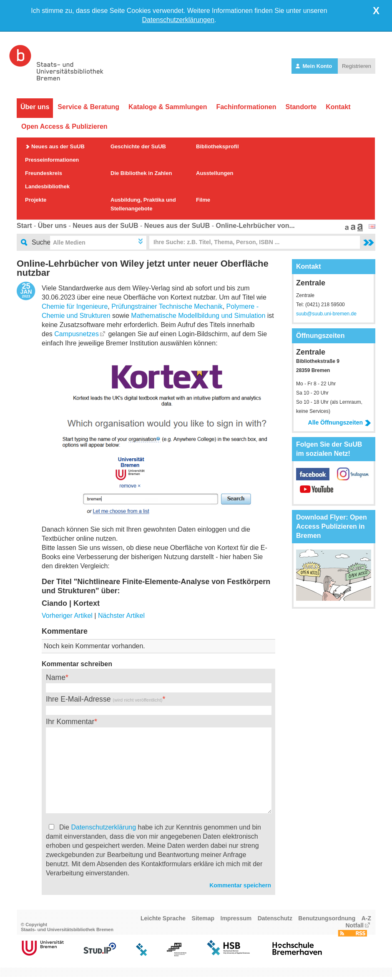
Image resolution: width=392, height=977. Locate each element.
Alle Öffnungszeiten (339, 422)
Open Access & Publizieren (64, 126)
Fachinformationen (246, 106)
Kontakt (338, 106)
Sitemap (203, 918)
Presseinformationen (52, 160)
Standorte (301, 106)
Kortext (86, 603)
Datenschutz (275, 918)
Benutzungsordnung (326, 918)
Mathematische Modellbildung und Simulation (198, 315)
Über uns (34, 106)
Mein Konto (315, 66)
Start (24, 225)
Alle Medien (69, 242)
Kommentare (65, 631)
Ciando (54, 603)
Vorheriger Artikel (67, 615)
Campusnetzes (76, 333)
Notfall (354, 925)
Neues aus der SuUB (58, 146)
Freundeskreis (43, 173)
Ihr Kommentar (70, 721)
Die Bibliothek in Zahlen (141, 173)
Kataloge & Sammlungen (167, 106)
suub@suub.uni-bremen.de (326, 314)
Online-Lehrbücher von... (255, 225)
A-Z (366, 918)
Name (55, 677)
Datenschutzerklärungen (178, 19)
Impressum (236, 918)
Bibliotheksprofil (217, 146)
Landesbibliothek (47, 186)
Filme (203, 200)
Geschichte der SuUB (138, 146)
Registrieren (356, 66)
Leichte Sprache (163, 918)
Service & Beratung (88, 106)
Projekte (35, 200)
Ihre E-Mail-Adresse (104, 699)
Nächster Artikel (121, 615)
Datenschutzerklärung (103, 827)
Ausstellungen (215, 173)
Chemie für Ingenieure (75, 306)
